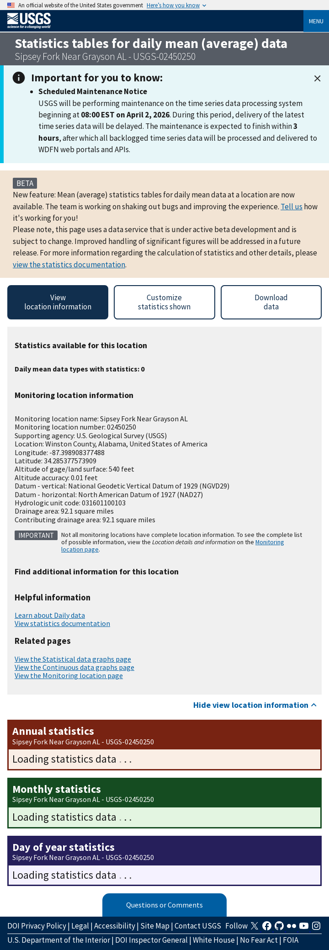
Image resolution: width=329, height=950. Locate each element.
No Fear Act (259, 940)
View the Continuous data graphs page (74, 667)
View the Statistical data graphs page (73, 658)
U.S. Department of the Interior (58, 940)
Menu (316, 21)
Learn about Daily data (50, 615)
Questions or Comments (164, 904)
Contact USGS (198, 926)
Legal (80, 926)
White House (214, 940)
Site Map (155, 926)
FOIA (290, 940)
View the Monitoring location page (69, 675)
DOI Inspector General (151, 940)
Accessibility (114, 926)
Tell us (291, 207)
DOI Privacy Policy (36, 926)
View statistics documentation (62, 623)
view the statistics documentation (69, 265)
